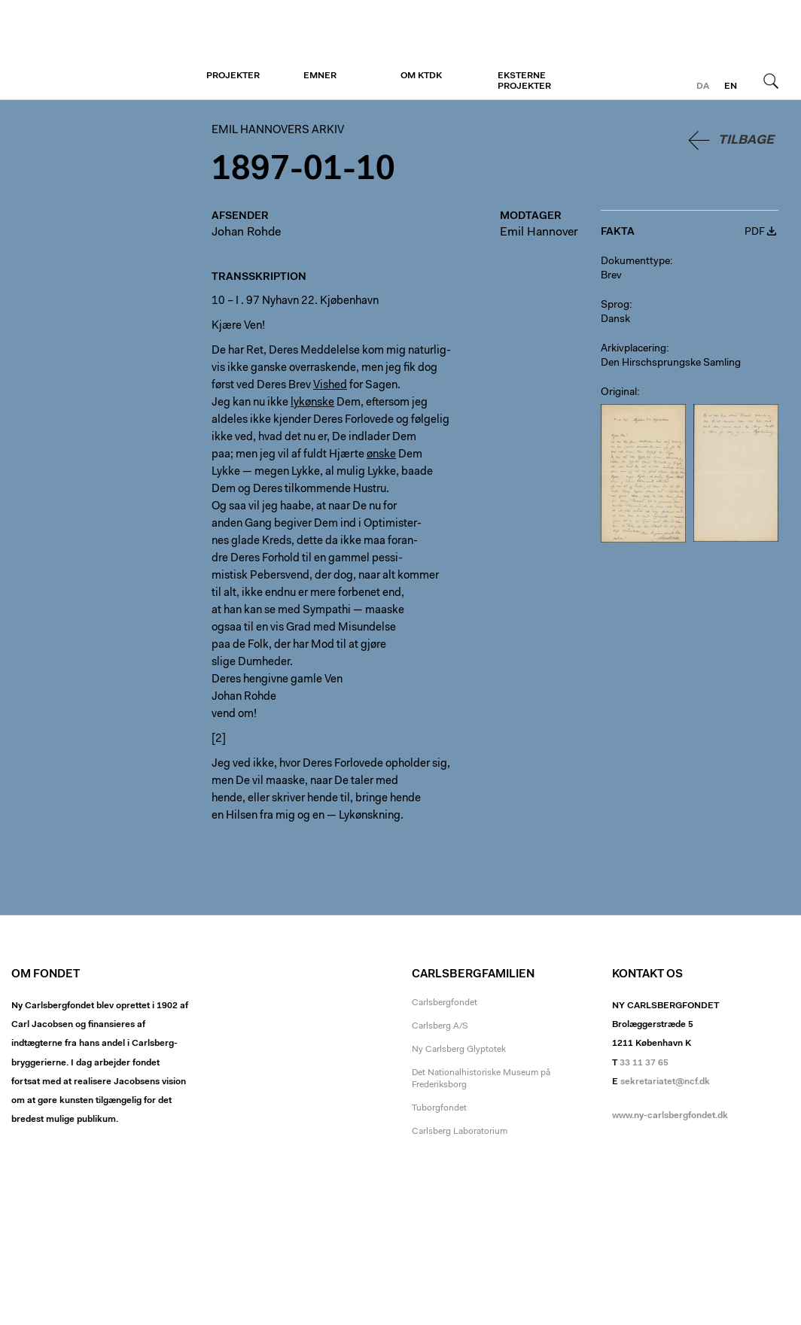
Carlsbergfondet (444, 1002)
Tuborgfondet (439, 1108)
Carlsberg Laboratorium (459, 1131)
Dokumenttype (635, 262)
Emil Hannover (539, 232)
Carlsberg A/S (440, 1026)
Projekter (233, 76)
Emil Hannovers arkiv (103, 50)
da (702, 86)
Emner (320, 76)
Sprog (615, 305)
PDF (755, 232)
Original (619, 392)
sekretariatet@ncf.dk (665, 1081)
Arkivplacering (633, 349)
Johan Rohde (246, 232)
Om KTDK (421, 76)
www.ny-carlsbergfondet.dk (670, 1115)
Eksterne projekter (524, 81)
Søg (771, 80)
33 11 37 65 (644, 1063)
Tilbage (746, 140)
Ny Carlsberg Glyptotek (459, 1049)
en (730, 86)
